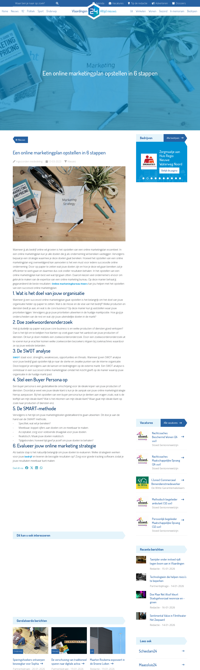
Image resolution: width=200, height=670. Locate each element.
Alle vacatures (173, 422)
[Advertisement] (69, 502)
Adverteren (160, 3)
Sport (41, 11)
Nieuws (15, 11)
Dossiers (179, 3)
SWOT (16, 357)
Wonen (152, 11)
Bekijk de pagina (169, 171)
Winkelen (141, 11)
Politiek (31, 11)
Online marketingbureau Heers (71, 283)
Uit (131, 11)
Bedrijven (192, 11)
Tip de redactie (137, 3)
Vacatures (116, 3)
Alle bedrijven (173, 138)
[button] (143, 179)
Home (5, 11)
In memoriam (177, 11)
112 (23, 11)
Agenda (98, 3)
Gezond (163, 11)
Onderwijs (51, 11)
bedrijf (29, 456)
